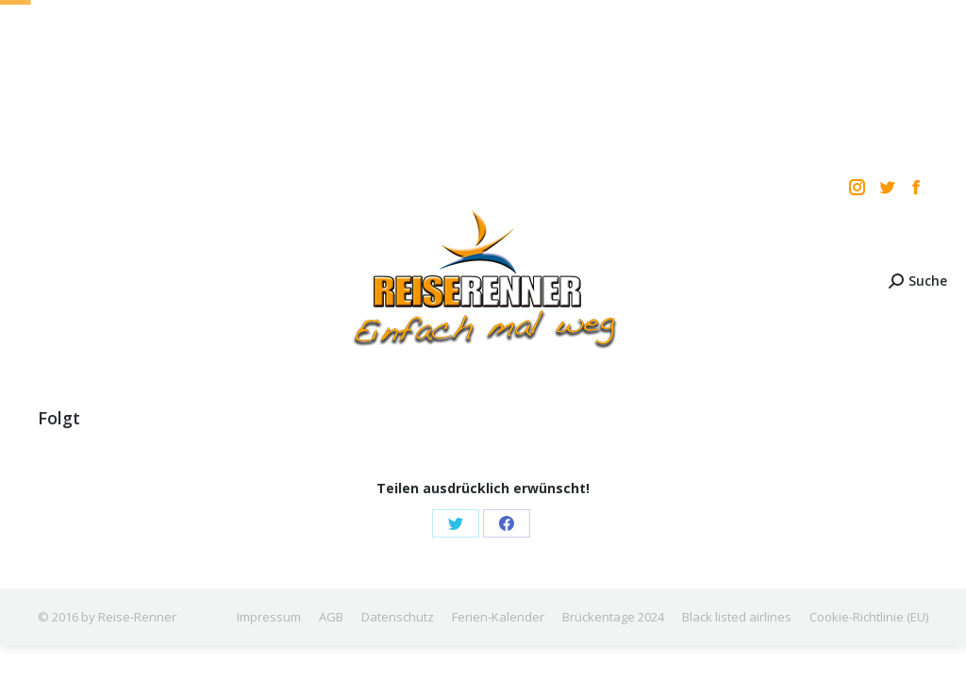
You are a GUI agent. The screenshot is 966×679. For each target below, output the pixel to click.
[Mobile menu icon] (30, 280)
